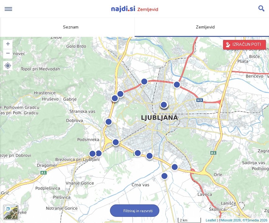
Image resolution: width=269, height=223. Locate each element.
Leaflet (211, 220)
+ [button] (8, 44)
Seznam (67, 27)
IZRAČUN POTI (247, 44)
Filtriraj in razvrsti (134, 210)
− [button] (8, 54)
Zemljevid (202, 27)
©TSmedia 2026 (255, 220)
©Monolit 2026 (230, 220)
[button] (7, 65)
